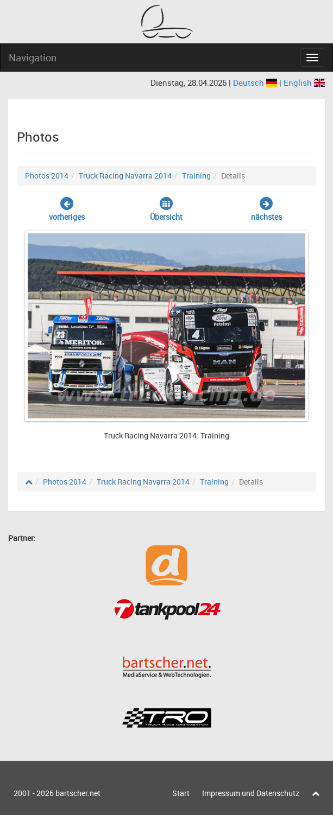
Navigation (32, 57)
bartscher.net (77, 793)
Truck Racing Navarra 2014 (125, 175)
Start (181, 793)
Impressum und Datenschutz (250, 793)
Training (196, 175)
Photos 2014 (46, 175)
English (304, 82)
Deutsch (256, 82)
